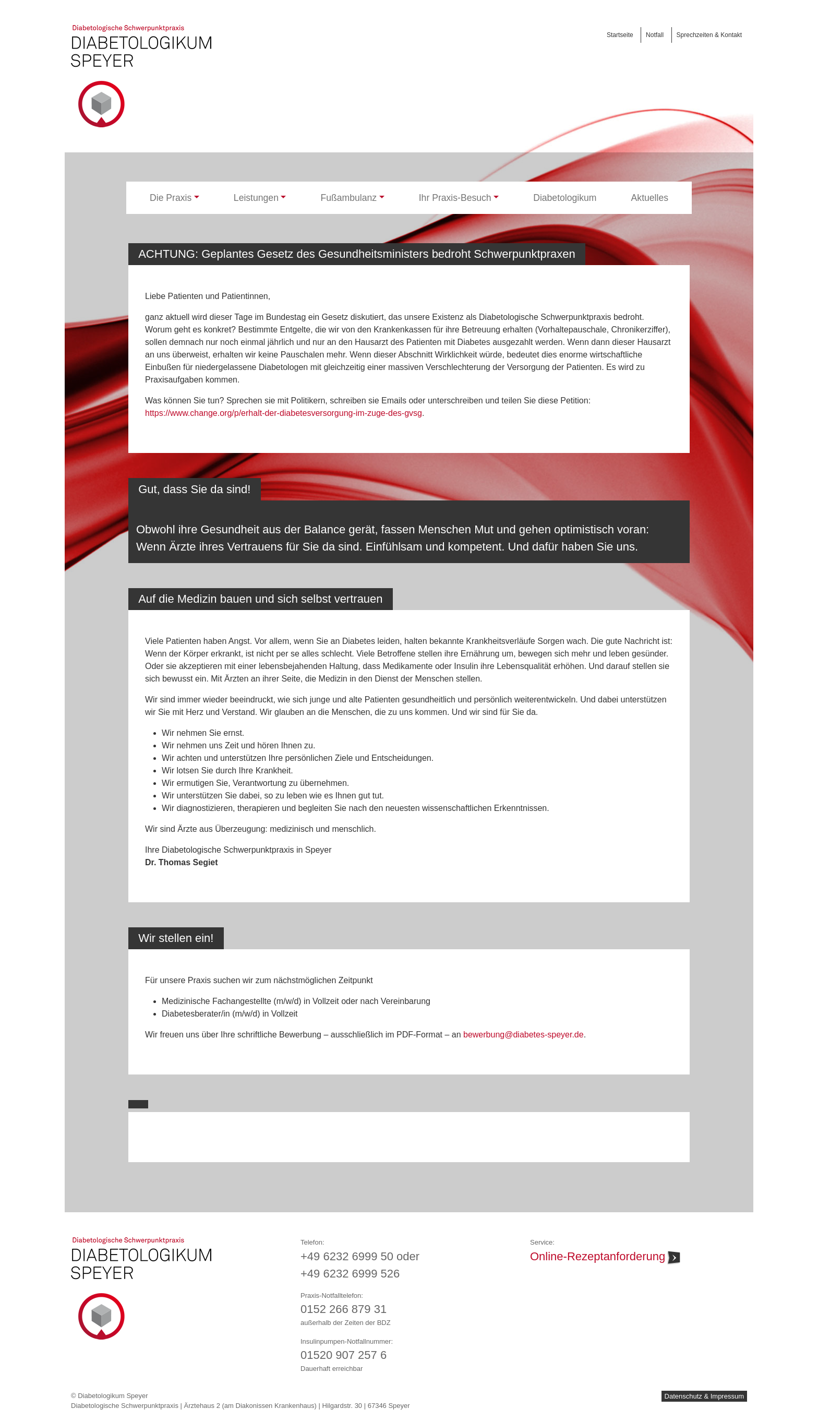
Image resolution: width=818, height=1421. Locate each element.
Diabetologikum (564, 198)
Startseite (620, 35)
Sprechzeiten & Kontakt (709, 35)
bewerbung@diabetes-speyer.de (523, 1034)
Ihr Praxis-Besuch (455, 198)
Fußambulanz (349, 198)
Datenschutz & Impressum (704, 1396)
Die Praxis (170, 198)
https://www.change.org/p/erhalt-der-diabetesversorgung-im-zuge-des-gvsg (283, 413)
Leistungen (256, 198)
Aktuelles (649, 198)
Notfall (655, 35)
